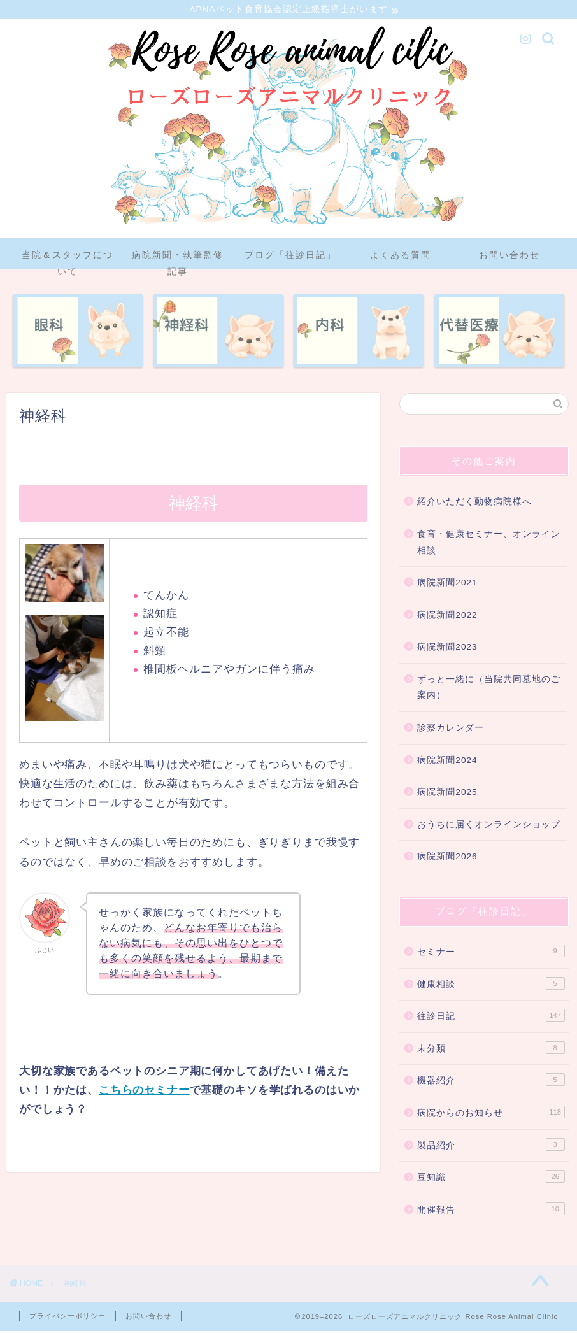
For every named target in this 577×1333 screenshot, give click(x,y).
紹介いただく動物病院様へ (474, 503)
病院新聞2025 (447, 794)
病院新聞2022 (447, 617)
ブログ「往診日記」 (290, 256)
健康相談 (490, 985)
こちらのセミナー (144, 1092)
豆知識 (490, 1178)
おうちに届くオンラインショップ (488, 826)
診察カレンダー (450, 729)
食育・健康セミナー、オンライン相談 (488, 544)
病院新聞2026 (447, 858)
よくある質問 (400, 256)
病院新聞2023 (447, 648)
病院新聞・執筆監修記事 (178, 261)
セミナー (490, 952)
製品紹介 (490, 1146)
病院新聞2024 (447, 762)
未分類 (490, 1049)
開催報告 (490, 1210)
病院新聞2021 (447, 584)
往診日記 (490, 1017)
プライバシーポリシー (67, 1318)
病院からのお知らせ (490, 1114)
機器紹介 (490, 1081)
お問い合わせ (509, 256)
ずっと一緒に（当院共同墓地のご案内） (488, 689)
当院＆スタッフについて (67, 261)
